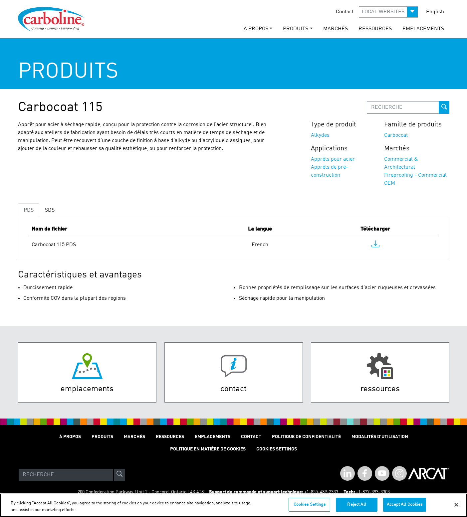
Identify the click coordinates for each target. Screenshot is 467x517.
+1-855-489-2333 (321, 492)
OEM (389, 183)
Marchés (335, 29)
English (435, 12)
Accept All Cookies (404, 504)
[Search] (66, 474)
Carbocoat (396, 135)
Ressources (375, 29)
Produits (102, 436)
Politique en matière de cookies (208, 449)
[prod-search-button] (444, 107)
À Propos (70, 436)
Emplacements (423, 29)
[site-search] (119, 474)
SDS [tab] (50, 210)
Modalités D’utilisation (379, 436)
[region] (233, 505)
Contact (344, 12)
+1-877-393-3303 (373, 492)
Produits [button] (295, 29)
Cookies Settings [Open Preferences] (276, 449)
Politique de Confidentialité (306, 436)
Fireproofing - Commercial (415, 175)
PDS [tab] (29, 210)
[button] (388, 12)
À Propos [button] (256, 29)
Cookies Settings (310, 504)
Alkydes (320, 135)
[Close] (456, 504)
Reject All (356, 504)
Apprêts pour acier (333, 159)
